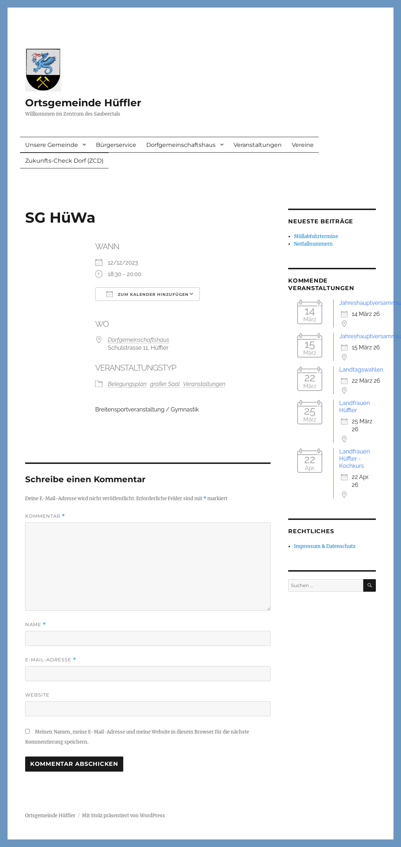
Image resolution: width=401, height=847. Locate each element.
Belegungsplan (127, 384)
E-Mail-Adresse (50, 660)
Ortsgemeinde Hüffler (83, 103)
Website (37, 695)
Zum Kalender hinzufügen (147, 294)
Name (35, 625)
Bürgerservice (116, 144)
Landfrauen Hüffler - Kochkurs (354, 458)
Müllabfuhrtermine (316, 236)
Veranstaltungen (258, 144)
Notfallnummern (313, 244)
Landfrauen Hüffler (354, 407)
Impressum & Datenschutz (324, 546)
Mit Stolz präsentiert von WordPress (123, 816)
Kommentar (45, 516)
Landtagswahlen (361, 369)
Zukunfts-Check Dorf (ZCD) (64, 160)
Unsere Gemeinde (51, 144)
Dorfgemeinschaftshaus (181, 144)
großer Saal (165, 384)
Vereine (303, 144)
